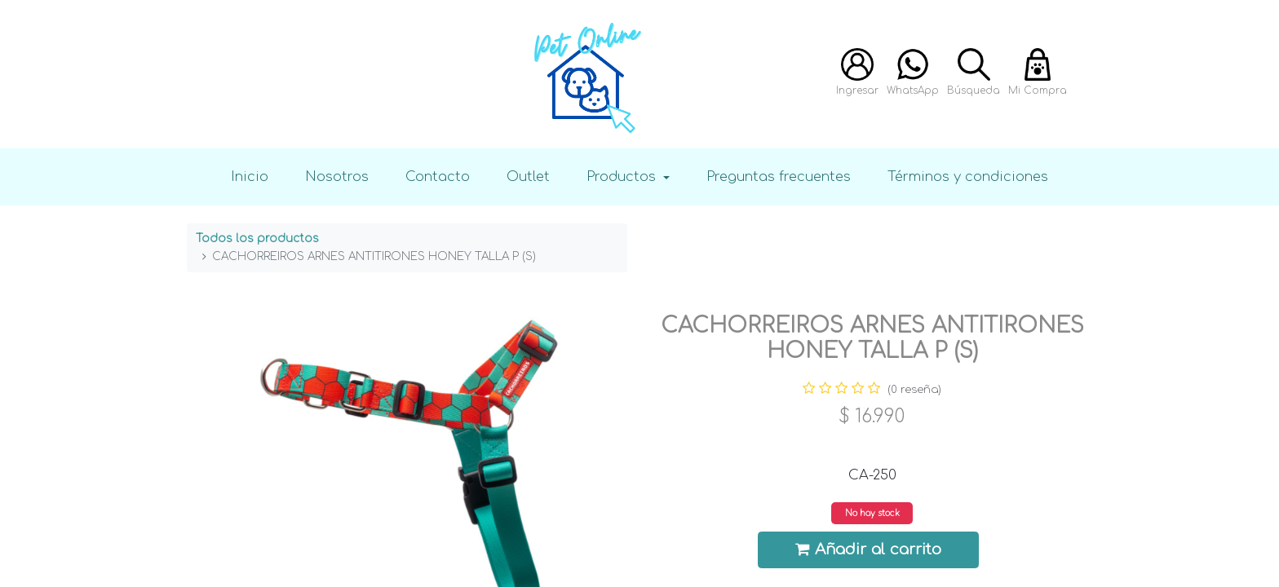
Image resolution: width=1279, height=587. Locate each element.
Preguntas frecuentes (778, 176)
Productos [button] (623, 176)
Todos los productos (257, 238)
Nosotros (337, 176)
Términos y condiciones (967, 176)
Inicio (249, 176)
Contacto (437, 176)
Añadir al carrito (868, 549)
